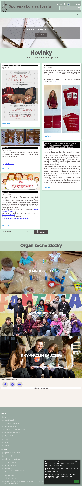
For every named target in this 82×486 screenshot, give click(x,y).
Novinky (6, 445)
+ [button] (58, 4)
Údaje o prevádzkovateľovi (12, 432)
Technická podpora (10, 420)
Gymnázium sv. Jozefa (41, 356)
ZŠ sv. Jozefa (41, 313)
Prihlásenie (76, 4)
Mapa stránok (8, 436)
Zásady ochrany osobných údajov (14, 429)
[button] (68, 4)
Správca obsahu (9, 417)
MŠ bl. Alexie (41, 271)
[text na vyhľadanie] (70, 8)
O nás (6, 439)
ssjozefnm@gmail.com (11, 456)
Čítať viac (6, 124)
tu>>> (54, 81)
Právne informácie (10, 426)
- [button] (61, 4)
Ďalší (41, 231)
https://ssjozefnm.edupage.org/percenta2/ (15, 218)
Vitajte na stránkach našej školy (41, 30)
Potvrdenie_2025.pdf (8, 215)
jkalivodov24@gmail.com (12, 459)
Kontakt (6, 442)
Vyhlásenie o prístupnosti (12, 423)
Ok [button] (76, 481)
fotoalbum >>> (8, 164)
